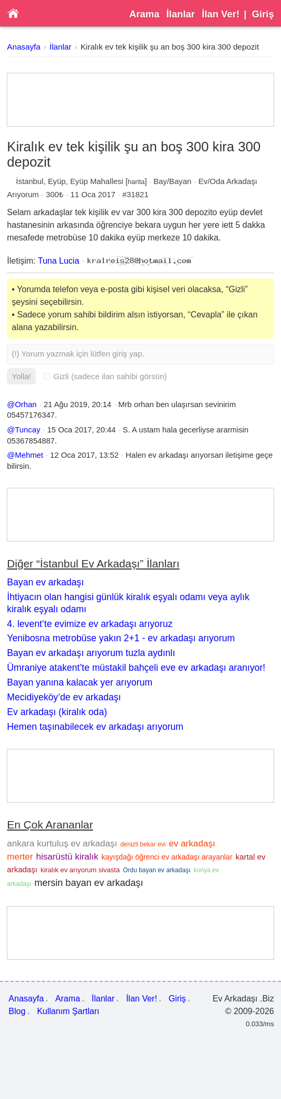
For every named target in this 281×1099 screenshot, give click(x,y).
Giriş (263, 14)
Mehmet (29, 455)
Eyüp (57, 181)
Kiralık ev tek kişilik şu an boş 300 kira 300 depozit (170, 46)
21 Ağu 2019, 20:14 (77, 404)
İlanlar (181, 14)
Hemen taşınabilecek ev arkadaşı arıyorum (95, 726)
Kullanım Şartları (68, 1011)
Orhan (25, 404)
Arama (144, 14)
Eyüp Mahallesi (96, 181)
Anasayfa (23, 46)
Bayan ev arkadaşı (45, 582)
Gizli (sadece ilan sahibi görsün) (105, 376)
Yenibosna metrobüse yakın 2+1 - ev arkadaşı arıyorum (121, 638)
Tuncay (27, 430)
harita (136, 182)
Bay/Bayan (172, 181)
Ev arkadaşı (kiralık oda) (57, 712)
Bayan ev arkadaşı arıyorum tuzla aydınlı (91, 653)
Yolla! (21, 376)
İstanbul (29, 181)
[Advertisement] (141, 99)
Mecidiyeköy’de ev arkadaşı (64, 697)
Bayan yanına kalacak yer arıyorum (79, 682)
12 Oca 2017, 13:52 (84, 455)
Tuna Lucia (59, 260)
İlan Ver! (221, 14)
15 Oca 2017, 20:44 (81, 430)
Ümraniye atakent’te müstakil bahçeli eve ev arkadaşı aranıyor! (136, 667)
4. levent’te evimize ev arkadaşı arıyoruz (89, 624)
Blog (16, 1011)
